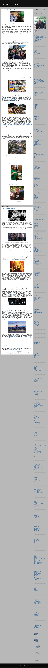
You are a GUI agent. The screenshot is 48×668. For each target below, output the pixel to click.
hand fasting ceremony (37, 263)
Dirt (34, 180)
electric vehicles (36, 200)
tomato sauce (36, 555)
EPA (34, 208)
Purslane (35, 432)
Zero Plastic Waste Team (37, 625)
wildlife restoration (36, 613)
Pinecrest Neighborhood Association (39, 405)
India (35, 288)
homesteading (36, 277)
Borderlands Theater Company (38, 92)
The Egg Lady (36, 542)
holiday (35, 274)
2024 (36, 633)
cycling (35, 156)
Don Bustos (35, 186)
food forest (35, 228)
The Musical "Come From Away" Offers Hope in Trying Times (39, 546)
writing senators (36, 623)
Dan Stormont (37, 31)
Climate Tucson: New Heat (38, 131)
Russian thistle (36, 470)
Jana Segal (35, 299)
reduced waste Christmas (37, 451)
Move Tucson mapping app (38, 368)
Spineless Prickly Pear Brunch (38, 503)
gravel (35, 252)
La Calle (35, 313)
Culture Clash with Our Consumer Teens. (9, 9)
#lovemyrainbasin (36, 40)
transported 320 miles (6, 280)
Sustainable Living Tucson (9, 4)
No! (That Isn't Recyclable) (38, 384)
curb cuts (35, 155)
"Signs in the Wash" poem (37, 39)
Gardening (35, 240)
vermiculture (36, 593)
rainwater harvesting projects (15, 163)
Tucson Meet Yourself (37, 575)
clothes (35, 132)
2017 (36, 641)
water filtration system (37, 601)
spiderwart (35, 502)
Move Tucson (36, 367)
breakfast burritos (36, 96)
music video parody (37, 372)
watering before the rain (37, 604)
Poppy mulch (36, 420)
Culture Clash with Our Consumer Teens (39, 154)
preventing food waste (17, 126)
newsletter (35, 382)
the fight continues (22, 319)
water (35, 598)
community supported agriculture (38, 140)
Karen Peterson (36, 307)
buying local (24, 336)
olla (34, 390)
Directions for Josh (36, 179)
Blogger (29, 665)
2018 (36, 640)
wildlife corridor (36, 612)
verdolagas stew (36, 592)
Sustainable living (36, 525)
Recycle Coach (36, 447)
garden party (36, 239)
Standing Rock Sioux (37, 507)
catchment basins (36, 107)
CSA (35, 153)
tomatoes (35, 556)
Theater (35, 548)
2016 (36, 660)
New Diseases (36, 380)
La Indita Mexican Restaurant (38, 314)
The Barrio (35, 541)
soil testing (35, 494)
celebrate (35, 108)
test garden (35, 537)
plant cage (35, 406)
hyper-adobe (36, 286)
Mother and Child (36, 366)
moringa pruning (36, 359)
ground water (36, 258)
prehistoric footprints (37, 424)
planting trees (36, 409)
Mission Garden (36, 355)
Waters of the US (36, 605)
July (36, 648)
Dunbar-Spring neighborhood (38, 193)
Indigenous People (36, 290)
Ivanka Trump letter (37, 298)
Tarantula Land (36, 531)
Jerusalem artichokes (37, 301)
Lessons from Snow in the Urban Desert (39, 320)
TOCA (35, 553)
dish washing (36, 182)
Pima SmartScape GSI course (38, 404)
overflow (35, 395)
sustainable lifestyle (15, 335)
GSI (34, 259)
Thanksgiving (36, 539)
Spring (35, 504)
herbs (35, 271)
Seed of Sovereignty (37, 480)
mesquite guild (36, 346)
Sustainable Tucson (37, 527)
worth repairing (4, 78)
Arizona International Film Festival (39, 65)
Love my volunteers (37, 325)
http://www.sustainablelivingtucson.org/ (14, 349)
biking (35, 84)
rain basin (35, 436)
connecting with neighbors (37, 144)
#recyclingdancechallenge (37, 42)
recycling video (36, 449)
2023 (36, 634)
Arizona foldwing (36, 63)
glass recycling (36, 247)
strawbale (35, 515)
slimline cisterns (36, 491)
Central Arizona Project (37, 109)
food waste (35, 234)
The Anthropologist (36, 540)
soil (34, 493)
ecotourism (35, 195)
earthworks (35, 194)
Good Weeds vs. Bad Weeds (38, 251)
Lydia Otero (35, 327)
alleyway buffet (36, 54)
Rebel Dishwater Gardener (38, 443)
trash (35, 564)
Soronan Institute (36, 500)
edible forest (36, 196)
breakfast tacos (36, 97)
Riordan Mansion (36, 465)
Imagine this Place (36, 287)
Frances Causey (36, 236)
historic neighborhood (37, 273)
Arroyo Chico (36, 67)
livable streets (36, 321)
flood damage (36, 226)
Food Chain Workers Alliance (38, 227)
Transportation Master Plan (38, 562)
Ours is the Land (36, 394)
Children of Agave (36, 116)
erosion (35, 209)
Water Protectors (11, 310)
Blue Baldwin (36, 90)
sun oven (35, 519)
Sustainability (8, 353)
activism (35, 49)
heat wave (35, 270)
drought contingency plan (37, 187)
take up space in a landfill (18, 76)
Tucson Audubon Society (37, 571)
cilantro (35, 120)
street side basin (36, 516)
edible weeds (36, 197)
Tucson (35, 570)
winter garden (36, 616)
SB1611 (35, 476)
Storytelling (35, 514)
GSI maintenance (36, 260)
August (37, 647)
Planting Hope (36, 407)
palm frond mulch (36, 396)
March (37, 653)
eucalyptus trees (36, 210)
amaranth (35, 55)
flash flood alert (36, 225)
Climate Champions (37, 128)
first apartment (36, 223)
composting (35, 142)
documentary (36, 185)
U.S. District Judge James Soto (38, 578)
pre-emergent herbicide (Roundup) (39, 423)
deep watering (36, 165)
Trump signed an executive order (7, 319)
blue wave (35, 91)
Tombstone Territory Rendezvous (38, 557)
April (36, 652)
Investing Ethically (36, 295)
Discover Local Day (37, 181)
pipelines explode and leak (8, 313)
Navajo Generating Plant (37, 377)
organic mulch (36, 393)
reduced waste (36, 450)
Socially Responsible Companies (38, 492)
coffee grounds (36, 134)
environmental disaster (7, 352)
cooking (35, 146)
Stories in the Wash (37, 512)
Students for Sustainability (37, 517)
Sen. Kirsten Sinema (37, 481)
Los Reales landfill (36, 324)
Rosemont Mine (36, 468)
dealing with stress (36, 164)
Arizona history (36, 64)
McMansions (36, 343)
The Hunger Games (13, 353)
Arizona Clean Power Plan (38, 61)
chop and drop (36, 117)
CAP (35, 106)
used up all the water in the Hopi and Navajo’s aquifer (15, 99)
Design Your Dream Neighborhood (39, 176)
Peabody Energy (36, 402)
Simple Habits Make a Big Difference (39, 489)
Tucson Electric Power (37, 574)
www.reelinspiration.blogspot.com (7, 345)
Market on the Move (37, 340)
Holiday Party (36, 275)
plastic (12, 100)
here (14, 223)
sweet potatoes (36, 529)
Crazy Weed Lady (36, 152)
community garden (36, 139)
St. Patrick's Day (36, 506)
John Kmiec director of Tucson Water (39, 302)
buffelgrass (35, 102)
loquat (35, 323)
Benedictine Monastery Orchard (38, 80)
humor (35, 285)
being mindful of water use (14, 336)
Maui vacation (36, 341)
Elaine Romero (36, 198)
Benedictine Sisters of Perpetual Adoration (40, 81)
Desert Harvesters (36, 169)
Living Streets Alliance (37, 322)
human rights (36, 284)
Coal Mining (36, 133)
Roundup (35, 469)
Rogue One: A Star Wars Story (38, 467)
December (37, 642)
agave (35, 51)
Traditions (35, 561)
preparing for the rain (37, 425)
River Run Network (36, 466)
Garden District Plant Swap (38, 238)
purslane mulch (36, 433)
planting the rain (36, 408)
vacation (35, 587)
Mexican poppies (36, 353)
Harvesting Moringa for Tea (38, 264)
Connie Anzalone (36, 145)
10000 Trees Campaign (37, 43)
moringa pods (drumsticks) (38, 358)
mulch (35, 371)
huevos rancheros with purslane (38, 283)
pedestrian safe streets (37, 403)
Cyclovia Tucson (36, 157)
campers (35, 105)
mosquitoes (35, 365)
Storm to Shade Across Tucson (38, 513)
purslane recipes (36, 434)
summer (35, 518)
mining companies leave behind (23, 274)
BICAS (35, 83)
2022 (36, 635)
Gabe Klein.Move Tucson (37, 237)
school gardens (36, 477)
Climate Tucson (36, 130)
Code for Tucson (22, 32)
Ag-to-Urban (36, 50)
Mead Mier (35, 344)
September (37, 646)
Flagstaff (35, 224)
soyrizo (35, 501)
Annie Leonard (36, 56)
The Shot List (36, 547)
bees (35, 78)
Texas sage (35, 538)
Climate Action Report (37, 127)
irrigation (35, 296)
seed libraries (36, 479)
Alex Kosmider (36, 52)
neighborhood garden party (38, 378)
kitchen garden (36, 311)
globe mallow (36, 249)
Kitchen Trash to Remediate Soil (38, 312)
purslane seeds (36, 435)
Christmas (35, 119)
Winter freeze (36, 615)
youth (35, 624)
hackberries (35, 262)
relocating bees (36, 457)
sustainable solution (37, 526)
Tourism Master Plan (37, 560)
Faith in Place (36, 218)
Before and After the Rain (37, 79)
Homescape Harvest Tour (37, 276)
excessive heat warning (37, 212)
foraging (35, 235)
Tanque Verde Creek (37, 530)
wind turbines (36, 614)
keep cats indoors (36, 309)
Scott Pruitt (35, 478)
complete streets (36, 141)
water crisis (35, 600)
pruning (35, 431)
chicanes (35, 115)
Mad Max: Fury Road (16, 256)
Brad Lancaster (13, 294)
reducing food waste (37, 453)
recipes (35, 444)
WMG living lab (36, 618)
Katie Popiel (36, 308)
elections (35, 199)
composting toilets (36, 143)
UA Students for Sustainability (38, 579)
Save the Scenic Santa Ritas (38, 475)
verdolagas (35, 591)
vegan (35, 588)
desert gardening (36, 168)
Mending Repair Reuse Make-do (38, 345)
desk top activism (36, 177)
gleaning (35, 248)
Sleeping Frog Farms (37, 490)
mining (35, 354)
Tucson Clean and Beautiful (38, 573)
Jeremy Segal (36, 300)
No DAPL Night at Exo (37, 383)
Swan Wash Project (37, 528)
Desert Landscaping (37, 170)
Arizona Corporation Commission (38, 62)
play (34, 415)
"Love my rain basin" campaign (38, 36)
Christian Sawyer (36, 118)
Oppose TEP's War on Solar (38, 391)
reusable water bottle (37, 464)
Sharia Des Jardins (36, 488)
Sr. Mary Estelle (36, 505)
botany (35, 94)
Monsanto (35, 356)
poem (35, 418)
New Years (35, 381)
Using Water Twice (36, 586)
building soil (36, 103)
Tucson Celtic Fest (36, 572)
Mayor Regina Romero (37, 342)
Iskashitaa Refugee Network (38, 297)
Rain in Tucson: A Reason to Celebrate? (39, 437)
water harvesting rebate (37, 602)
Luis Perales (36, 326)
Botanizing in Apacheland (37, 93)
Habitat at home (36, 261)
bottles (28, 99)
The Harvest (36, 543)
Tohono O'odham (36, 554)
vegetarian (35, 589)
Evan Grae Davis (36, 211)
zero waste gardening (37, 627)
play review (35, 416)
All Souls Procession (37, 53)
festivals (35, 222)
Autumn (35, 68)
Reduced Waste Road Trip (38, 452)
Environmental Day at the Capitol (38, 205)
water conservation (36, 599)
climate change (36, 129)
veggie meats (36, 590)
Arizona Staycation (36, 66)
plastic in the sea (36, 414)
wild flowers (35, 611)
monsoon (35, 357)
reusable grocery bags (37, 463)
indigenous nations (36, 289)
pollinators (35, 419)
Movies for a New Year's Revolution (8, 208)
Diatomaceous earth (37, 178)
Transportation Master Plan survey (39, 563)
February (37, 654)
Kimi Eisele (35, 310)
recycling (35, 448)
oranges (35, 392)
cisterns (35, 121)
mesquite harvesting (37, 347)
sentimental (35, 482)
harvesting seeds (36, 265)
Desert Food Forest (37, 167)
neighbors (35, 379)
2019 (36, 639)
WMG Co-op (36, 617)
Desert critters (36, 166)
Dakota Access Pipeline (37, 158)
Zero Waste (35, 626)
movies (17, 352)
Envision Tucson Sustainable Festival (39, 207)
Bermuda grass (36, 82)
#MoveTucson (36, 41)
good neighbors (36, 250)
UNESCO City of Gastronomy (38, 580)
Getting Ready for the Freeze (38, 246)
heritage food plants (37, 272)
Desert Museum (36, 171)
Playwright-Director (36, 417)
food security (36, 233)
